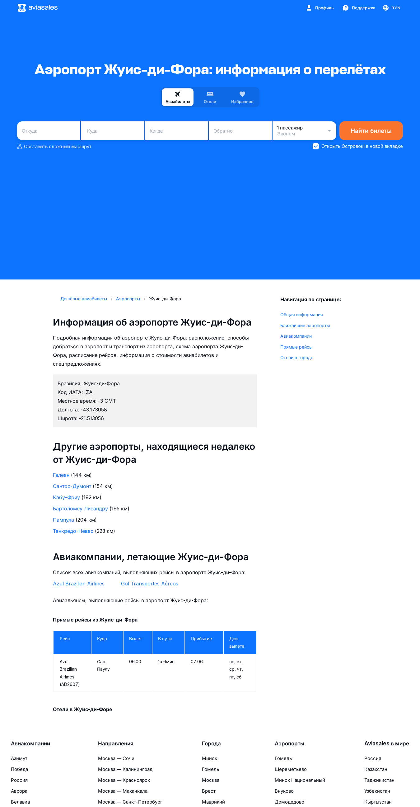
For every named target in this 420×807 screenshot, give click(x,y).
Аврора (19, 791)
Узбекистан (377, 791)
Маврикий (213, 802)
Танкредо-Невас (73, 531)
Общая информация (301, 314)
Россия (19, 780)
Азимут (19, 758)
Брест (209, 791)
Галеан (61, 475)
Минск (209, 758)
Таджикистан (379, 780)
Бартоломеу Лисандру (80, 508)
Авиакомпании (296, 336)
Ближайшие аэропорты (305, 325)
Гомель (210, 769)
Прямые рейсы (296, 347)
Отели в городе (296, 357)
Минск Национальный (300, 780)
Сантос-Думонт (72, 486)
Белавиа (20, 802)
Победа (19, 769)
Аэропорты (289, 743)
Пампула (63, 520)
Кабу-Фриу (66, 497)
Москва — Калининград (125, 769)
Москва (210, 780)
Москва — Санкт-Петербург (130, 802)
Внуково (284, 791)
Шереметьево (291, 769)
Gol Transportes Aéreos (149, 583)
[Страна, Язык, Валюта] (391, 7)
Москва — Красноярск (124, 780)
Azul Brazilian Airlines (79, 583)
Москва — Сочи (116, 758)
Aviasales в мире (386, 743)
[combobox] (48, 130)
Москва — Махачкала (122, 791)
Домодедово (289, 802)
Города (211, 743)
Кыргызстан (378, 802)
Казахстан (375, 769)
